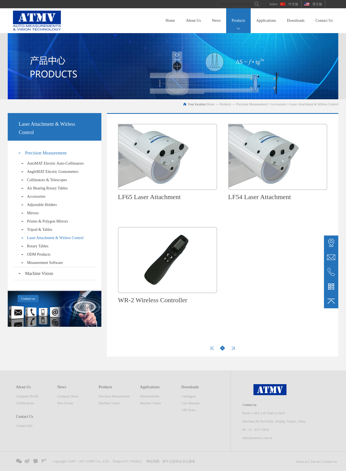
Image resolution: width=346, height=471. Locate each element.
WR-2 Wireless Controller (152, 300)
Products (225, 104)
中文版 (293, 4)
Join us (315, 461)
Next (233, 348)
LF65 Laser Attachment (149, 196)
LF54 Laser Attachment (259, 196)
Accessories (278, 104)
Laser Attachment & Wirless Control (314, 104)
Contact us (330, 461)
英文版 (317, 4)
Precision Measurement (251, 104)
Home (170, 20)
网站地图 (152, 461)
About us (302, 461)
